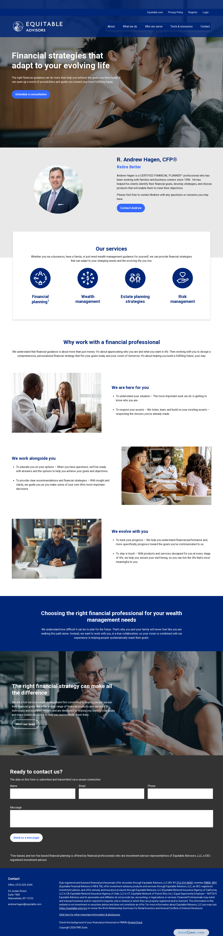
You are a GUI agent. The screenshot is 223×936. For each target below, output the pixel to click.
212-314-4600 (184, 882)
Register (192, 3)
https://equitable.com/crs (73, 908)
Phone (151, 786)
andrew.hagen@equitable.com (24, 904)
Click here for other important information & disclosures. (89, 914)
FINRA (207, 882)
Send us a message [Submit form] (26, 837)
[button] (111, 17)
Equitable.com (155, 3)
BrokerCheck (135, 922)
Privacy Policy (175, 3)
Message (16, 807)
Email (82, 786)
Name (13, 786)
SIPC (214, 882)
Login (206, 3)
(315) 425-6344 (23, 884)
